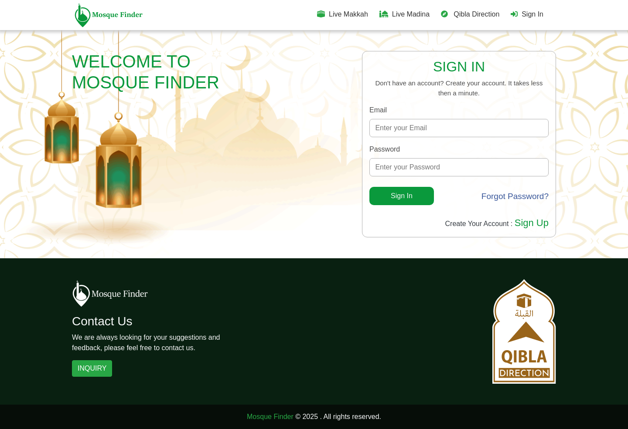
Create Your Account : (497, 223)
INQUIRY (92, 368)
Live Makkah (342, 14)
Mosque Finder (270, 416)
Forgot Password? (515, 196)
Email (378, 110)
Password (384, 149)
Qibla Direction (470, 14)
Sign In (527, 14)
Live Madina (404, 14)
